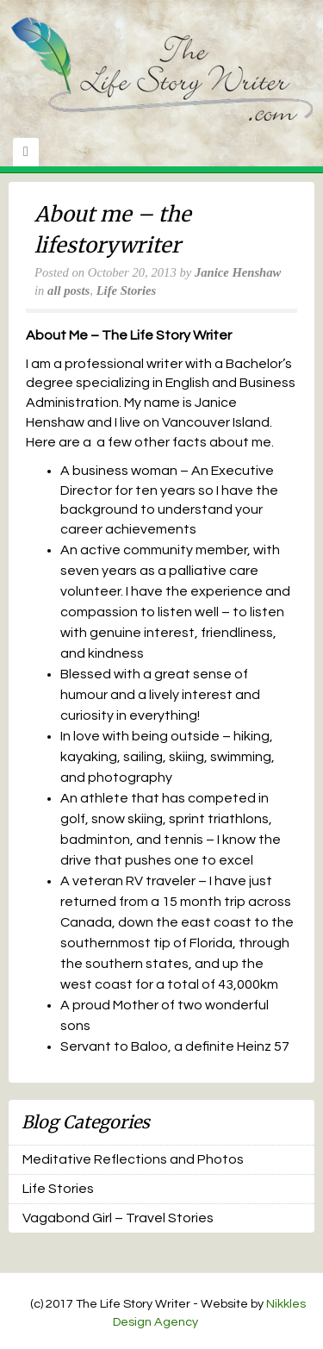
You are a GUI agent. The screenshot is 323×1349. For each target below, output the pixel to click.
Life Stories (126, 290)
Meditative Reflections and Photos (133, 1159)
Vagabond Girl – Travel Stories (118, 1218)
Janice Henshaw (238, 272)
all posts (68, 290)
